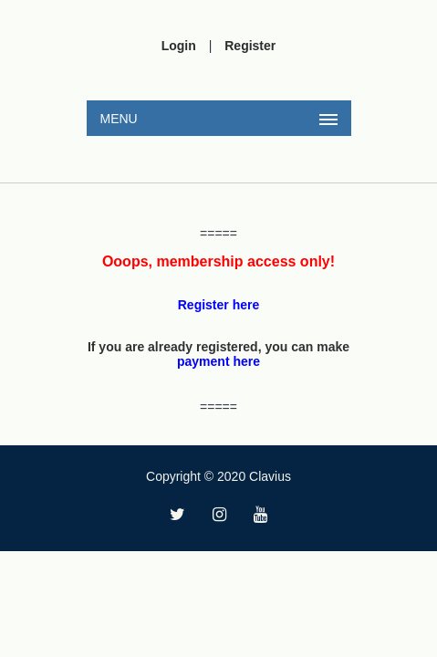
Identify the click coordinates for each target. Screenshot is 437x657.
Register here (218, 304)
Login (178, 45)
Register (250, 45)
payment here (218, 361)
